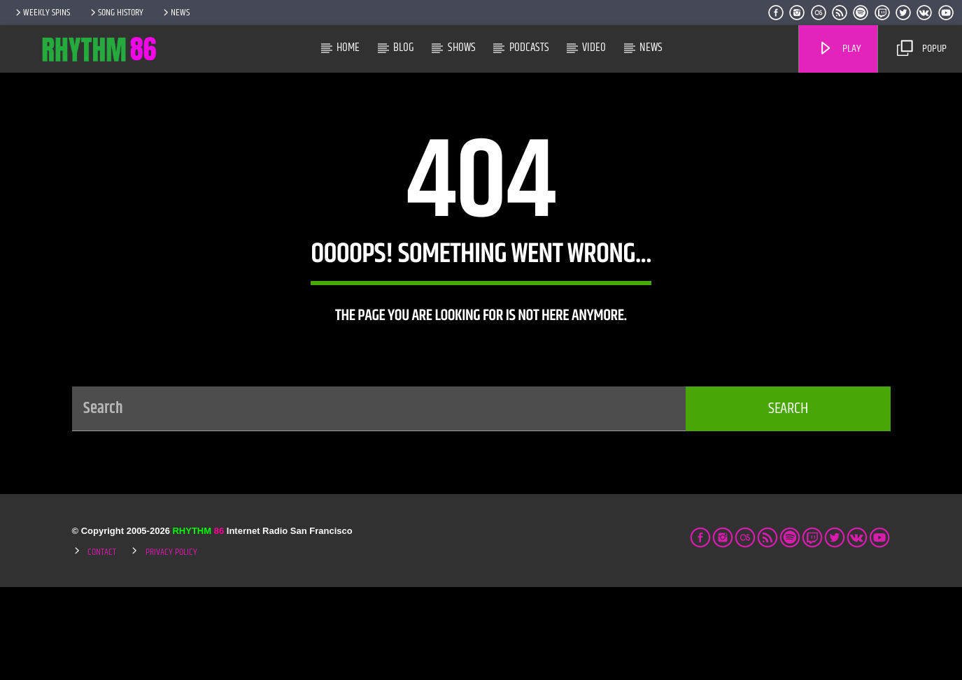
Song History (115, 12)
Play (839, 48)
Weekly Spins (41, 12)
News (175, 12)
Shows (462, 47)
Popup (921, 48)
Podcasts (529, 47)
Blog (403, 47)
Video (594, 47)
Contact (101, 645)
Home (348, 47)
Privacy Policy (171, 645)
